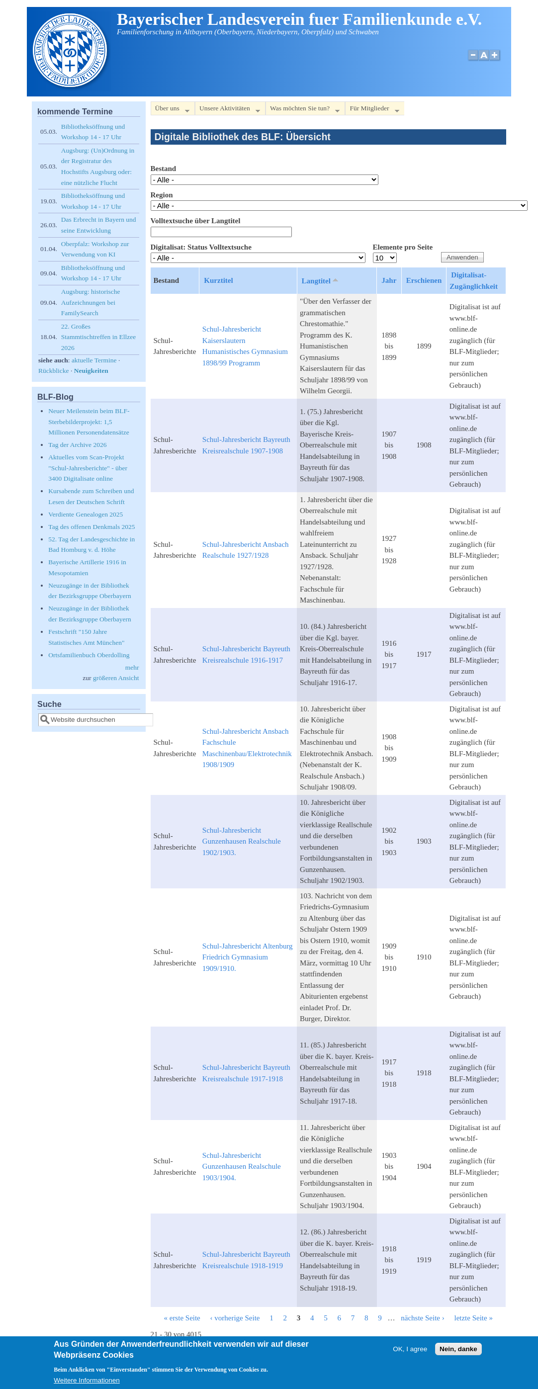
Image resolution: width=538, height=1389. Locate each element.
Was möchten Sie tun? (303, 110)
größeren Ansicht (116, 678)
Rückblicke (53, 370)
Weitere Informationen (87, 1384)
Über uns (170, 110)
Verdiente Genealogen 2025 (85, 514)
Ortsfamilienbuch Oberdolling (88, 655)
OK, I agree (410, 1353)
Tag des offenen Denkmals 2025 (91, 526)
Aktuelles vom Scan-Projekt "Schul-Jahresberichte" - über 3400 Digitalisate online (87, 467)
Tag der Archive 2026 (77, 444)
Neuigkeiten (91, 370)
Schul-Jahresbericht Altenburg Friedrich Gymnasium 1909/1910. (247, 957)
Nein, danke (458, 1353)
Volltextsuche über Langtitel (196, 221)
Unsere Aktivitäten (227, 110)
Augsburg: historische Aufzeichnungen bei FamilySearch (90, 302)
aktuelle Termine (94, 360)
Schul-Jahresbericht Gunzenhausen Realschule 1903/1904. (241, 1166)
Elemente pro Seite (403, 247)
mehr (132, 667)
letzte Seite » (473, 1318)
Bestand (164, 169)
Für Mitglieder (372, 110)
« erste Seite (182, 1318)
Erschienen (424, 280)
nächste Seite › (422, 1318)
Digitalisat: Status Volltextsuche (201, 247)
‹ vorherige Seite (235, 1318)
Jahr (388, 280)
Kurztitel (218, 280)
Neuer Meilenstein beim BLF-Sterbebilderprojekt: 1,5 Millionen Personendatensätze (88, 421)
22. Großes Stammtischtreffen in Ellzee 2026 (98, 337)
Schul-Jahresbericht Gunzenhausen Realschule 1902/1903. (241, 841)
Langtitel (321, 280)
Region (162, 195)
